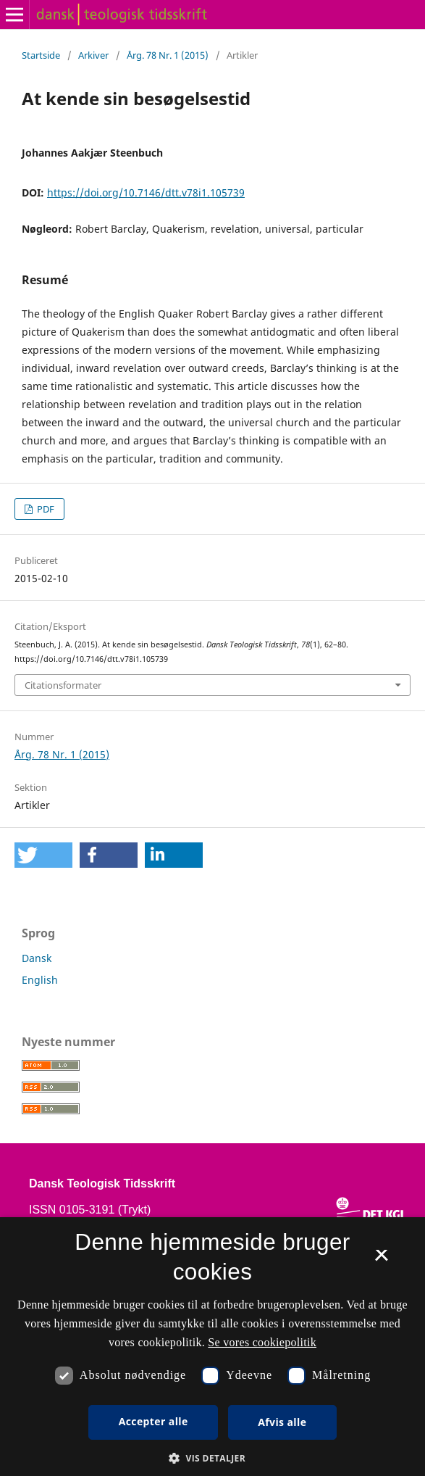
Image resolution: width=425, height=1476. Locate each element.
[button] (43, 855)
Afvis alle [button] (282, 1422)
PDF (44, 508)
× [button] (381, 1260)
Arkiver (93, 55)
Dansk (36, 958)
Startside (41, 55)
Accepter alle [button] (153, 1421)
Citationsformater (63, 685)
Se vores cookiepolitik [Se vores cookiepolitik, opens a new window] (262, 1342)
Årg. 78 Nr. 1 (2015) (168, 55)
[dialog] (212, 1346)
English (40, 980)
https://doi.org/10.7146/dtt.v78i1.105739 (146, 192)
